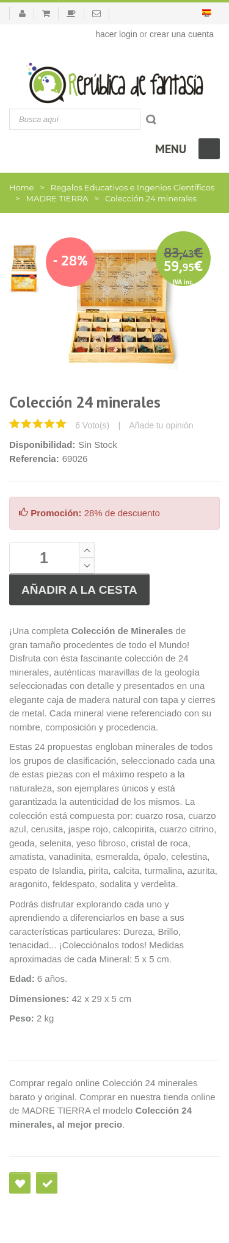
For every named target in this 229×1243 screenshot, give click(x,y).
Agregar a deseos (20, 1183)
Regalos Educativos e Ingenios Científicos (132, 187)
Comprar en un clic (46, 1183)
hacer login (116, 34)
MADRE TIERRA (57, 198)
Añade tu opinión (161, 425)
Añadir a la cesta (79, 589)
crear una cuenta (182, 34)
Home (21, 187)
